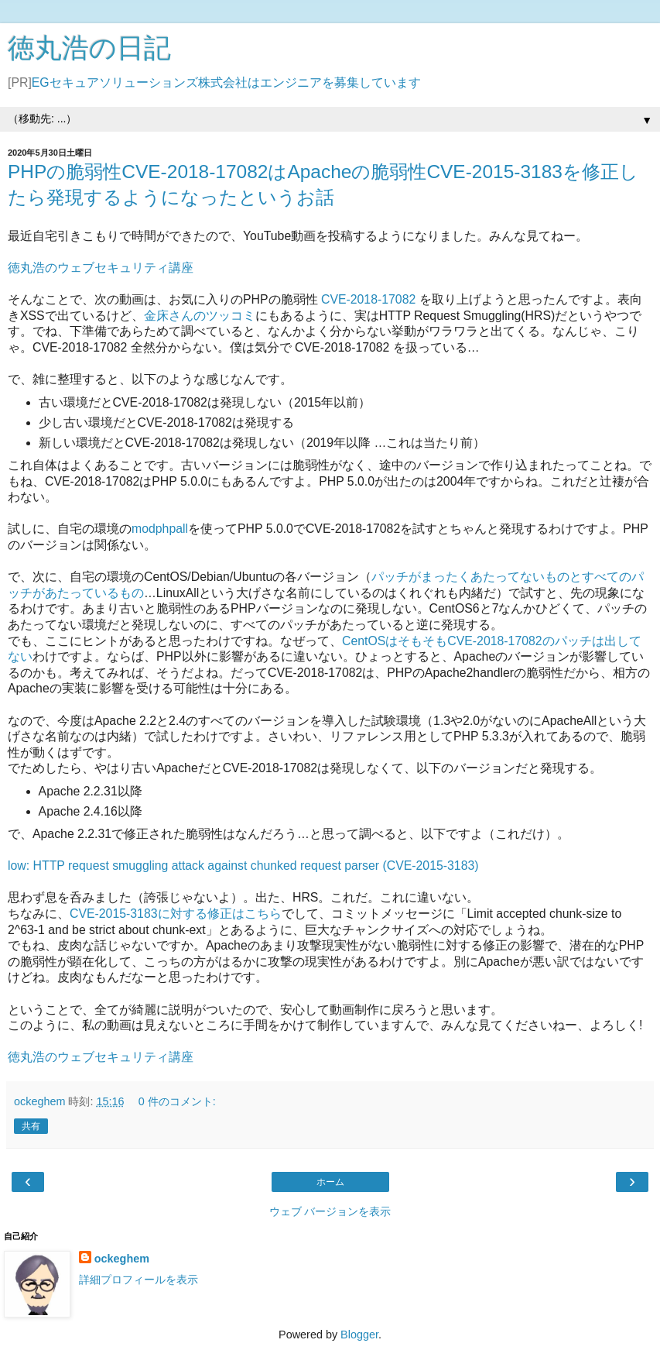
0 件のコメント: (177, 1101)
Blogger (359, 1334)
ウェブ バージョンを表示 (330, 1211)
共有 (31, 1126)
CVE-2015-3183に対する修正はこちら (176, 913)
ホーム (330, 1182)
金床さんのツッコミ (199, 315)
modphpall (160, 528)
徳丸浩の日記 (89, 48)
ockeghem (121, 1258)
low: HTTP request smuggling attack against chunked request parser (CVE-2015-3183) (243, 865)
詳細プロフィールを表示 (138, 1279)
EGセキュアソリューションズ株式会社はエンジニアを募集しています (226, 82)
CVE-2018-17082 (368, 299)
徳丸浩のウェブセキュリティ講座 (100, 267)
